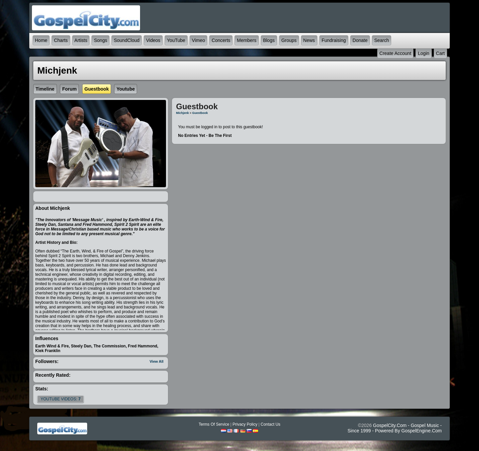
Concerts (221, 40)
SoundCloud (126, 40)
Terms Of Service (214, 424)
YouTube (176, 40)
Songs (100, 40)
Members (246, 40)
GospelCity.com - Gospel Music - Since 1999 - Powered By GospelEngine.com (395, 428)
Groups (289, 40)
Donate (360, 40)
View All (157, 361)
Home (41, 40)
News (309, 40)
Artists (81, 40)
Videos (153, 40)
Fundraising (334, 40)
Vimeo (198, 40)
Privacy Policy (245, 424)
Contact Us (270, 424)
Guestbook (200, 113)
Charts (61, 40)
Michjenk (182, 113)
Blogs (269, 40)
